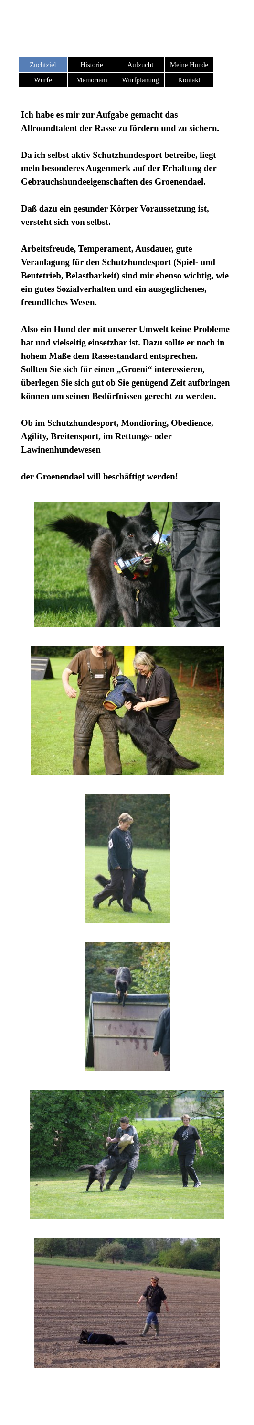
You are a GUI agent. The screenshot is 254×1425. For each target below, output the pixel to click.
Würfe (43, 80)
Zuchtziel (43, 64)
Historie (91, 64)
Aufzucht (140, 64)
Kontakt (189, 80)
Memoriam (91, 80)
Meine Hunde (189, 64)
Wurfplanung (140, 80)
